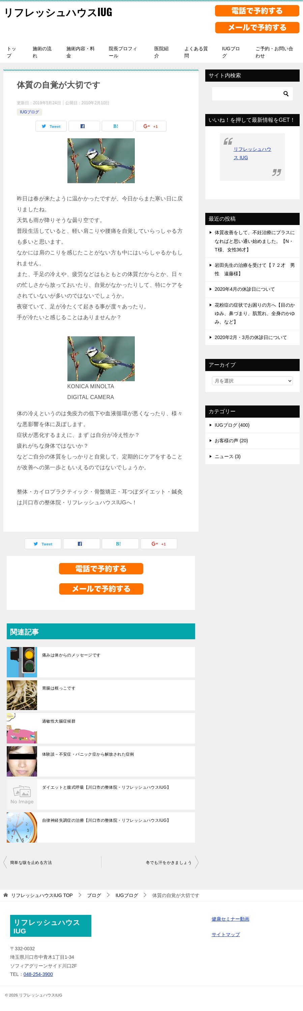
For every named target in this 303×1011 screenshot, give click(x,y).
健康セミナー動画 (230, 919)
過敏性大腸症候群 (58, 721)
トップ (11, 52)
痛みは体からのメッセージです (71, 655)
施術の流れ (42, 52)
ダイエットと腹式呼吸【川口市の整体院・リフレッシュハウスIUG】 (106, 787)
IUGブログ (231, 52)
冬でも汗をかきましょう (169, 862)
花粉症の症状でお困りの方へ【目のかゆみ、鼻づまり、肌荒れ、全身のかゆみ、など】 (255, 313)
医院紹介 (161, 52)
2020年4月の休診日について (245, 289)
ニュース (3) (228, 456)
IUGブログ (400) (232, 425)
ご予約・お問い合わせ (274, 52)
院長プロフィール (123, 52)
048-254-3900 (38, 974)
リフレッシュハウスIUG (57, 11)
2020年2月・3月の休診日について (251, 337)
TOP (42, 895)
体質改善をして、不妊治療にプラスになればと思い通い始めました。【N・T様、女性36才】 (255, 241)
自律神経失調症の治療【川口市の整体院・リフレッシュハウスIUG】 (106, 820)
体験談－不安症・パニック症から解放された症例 (88, 754)
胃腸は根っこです (58, 688)
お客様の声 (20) (231, 440)
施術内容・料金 (80, 52)
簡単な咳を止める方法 (31, 862)
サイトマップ (226, 934)
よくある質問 (196, 52)
